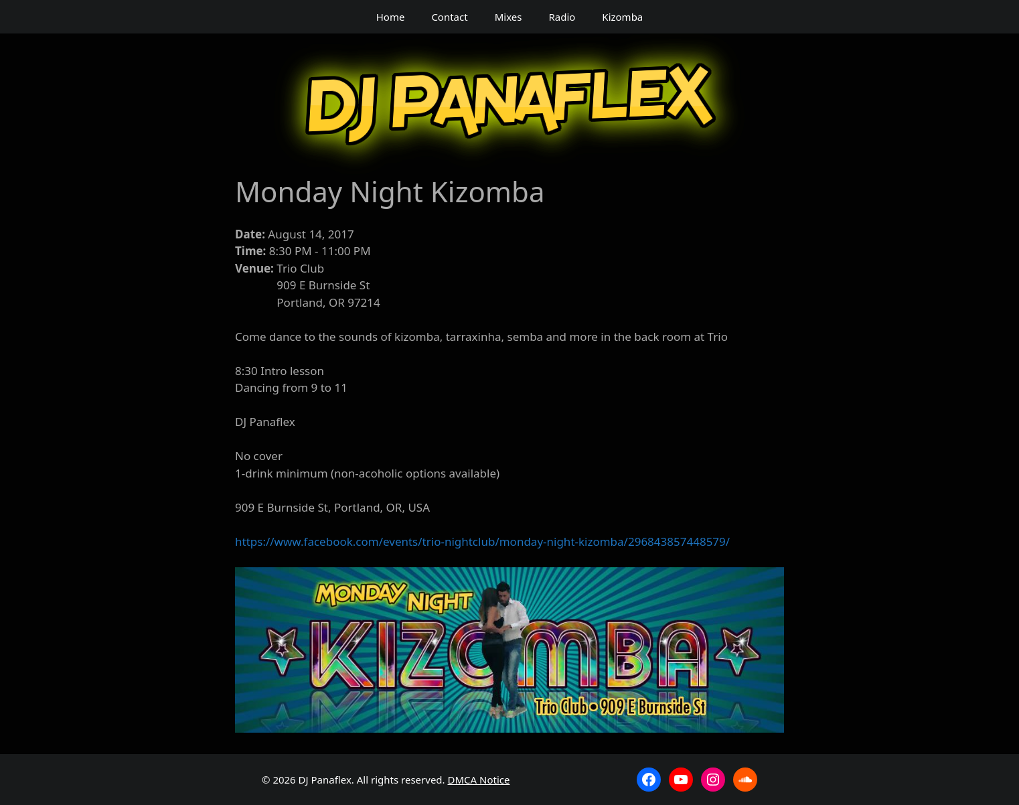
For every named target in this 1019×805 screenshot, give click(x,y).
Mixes (508, 16)
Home (390, 16)
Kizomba (622, 16)
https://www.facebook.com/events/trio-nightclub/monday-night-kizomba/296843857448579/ (482, 541)
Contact (449, 16)
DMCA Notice (479, 779)
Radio (561, 16)
